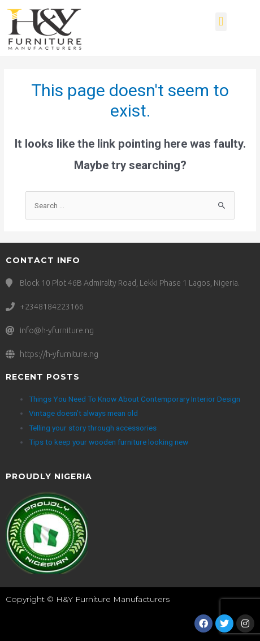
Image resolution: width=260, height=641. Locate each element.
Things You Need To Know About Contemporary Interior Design (134, 398)
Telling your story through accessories (93, 427)
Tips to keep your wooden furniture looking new (108, 441)
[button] (220, 21)
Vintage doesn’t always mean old (83, 413)
